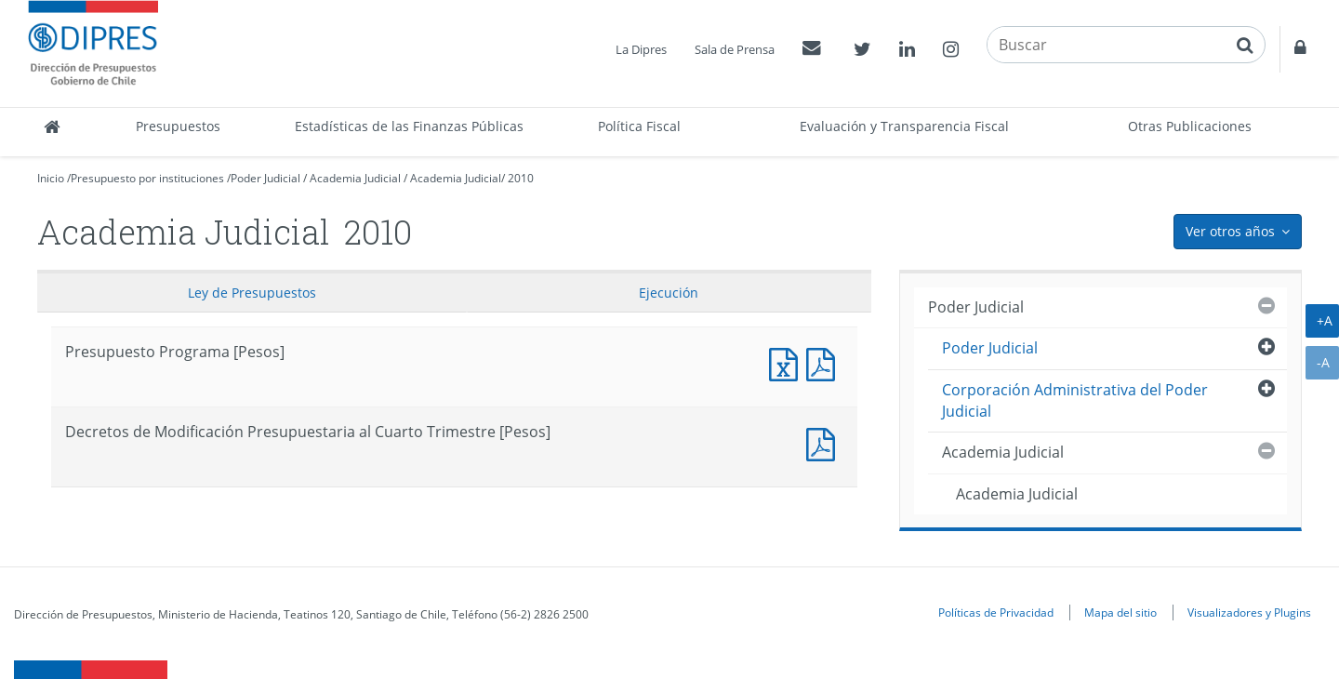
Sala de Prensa (735, 49)
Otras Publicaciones (1190, 126)
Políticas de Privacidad (996, 612)
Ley (252, 292)
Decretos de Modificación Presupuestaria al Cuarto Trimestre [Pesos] (824, 442)
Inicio (50, 178)
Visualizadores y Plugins (1249, 612)
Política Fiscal (639, 126)
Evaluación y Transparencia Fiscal (904, 126)
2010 (521, 178)
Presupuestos (178, 126)
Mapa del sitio (1120, 612)
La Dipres (641, 49)
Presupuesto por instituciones (147, 178)
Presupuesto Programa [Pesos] (787, 362)
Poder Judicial (265, 178)
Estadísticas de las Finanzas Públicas (409, 126)
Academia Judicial (355, 178)
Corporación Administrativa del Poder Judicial (1075, 400)
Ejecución (668, 292)
